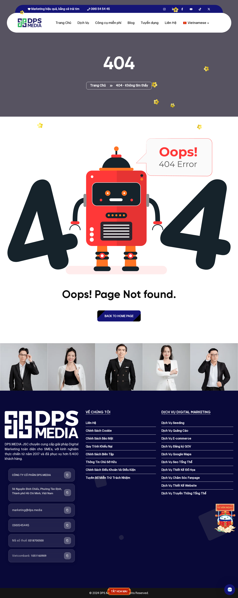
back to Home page (119, 316)
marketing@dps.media (27, 510)
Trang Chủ (63, 23)
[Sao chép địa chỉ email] (67, 510)
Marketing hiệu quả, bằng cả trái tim (53, 9)
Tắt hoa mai (119, 591)
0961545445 (20, 525)
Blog (131, 23)
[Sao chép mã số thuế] (67, 540)
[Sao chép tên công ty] (67, 475)
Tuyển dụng (149, 23)
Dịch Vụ (83, 23)
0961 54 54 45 (98, 9)
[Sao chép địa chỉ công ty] (67, 492)
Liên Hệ (170, 23)
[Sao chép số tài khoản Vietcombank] (67, 555)
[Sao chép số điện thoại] (67, 525)
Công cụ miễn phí (108, 23)
